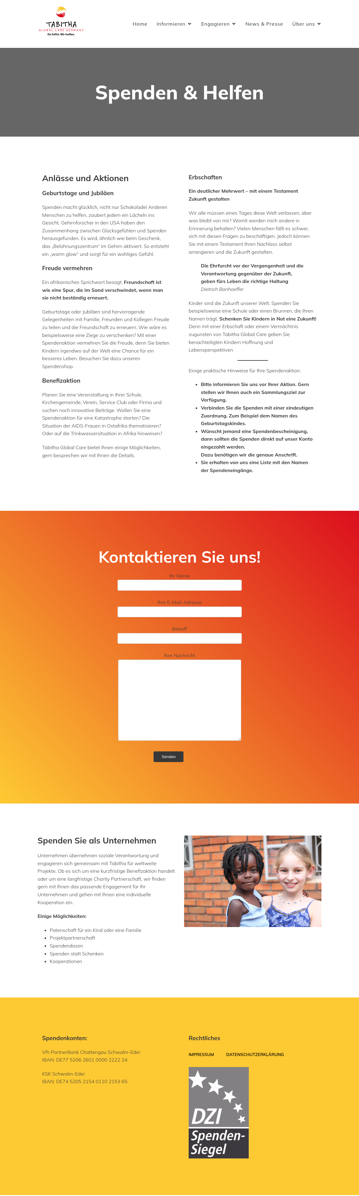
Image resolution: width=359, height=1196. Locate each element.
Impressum (201, 1055)
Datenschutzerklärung (255, 1055)
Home (140, 24)
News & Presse (264, 24)
